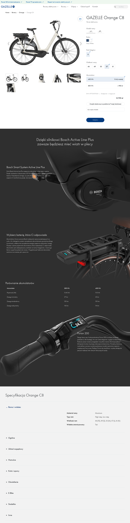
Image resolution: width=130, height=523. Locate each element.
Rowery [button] (64, 7)
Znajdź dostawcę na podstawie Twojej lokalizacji (105, 104)
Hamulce (12, 460)
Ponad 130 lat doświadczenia (11, 2)
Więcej (95, 120)
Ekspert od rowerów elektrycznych (60, 2)
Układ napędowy (15, 449)
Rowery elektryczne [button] (50, 7)
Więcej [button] (74, 7)
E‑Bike (10, 493)
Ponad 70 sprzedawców (35, 2)
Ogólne (11, 438)
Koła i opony (13, 471)
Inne (10, 515)
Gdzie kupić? (85, 7)
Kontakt (95, 7)
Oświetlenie (13, 482)
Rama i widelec (14, 407)
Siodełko (12, 504)
